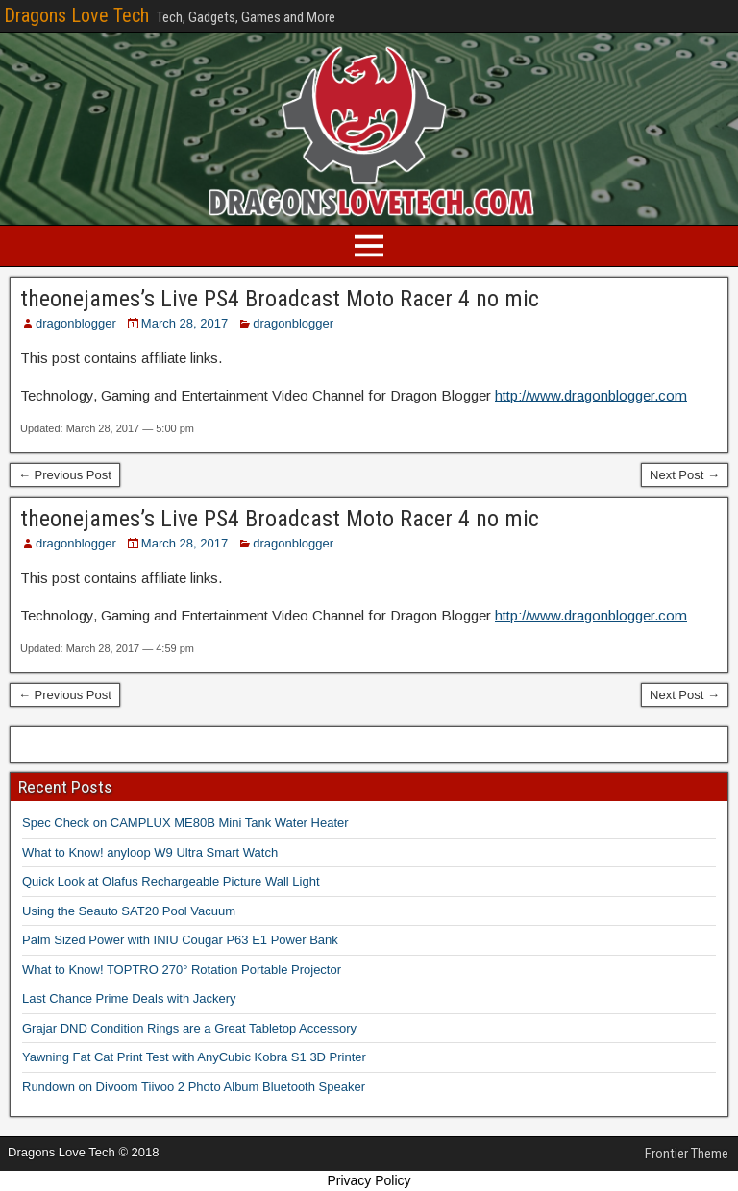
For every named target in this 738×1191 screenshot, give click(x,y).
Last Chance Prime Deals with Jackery (129, 998)
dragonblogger (76, 323)
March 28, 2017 (184, 323)
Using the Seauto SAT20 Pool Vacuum (128, 911)
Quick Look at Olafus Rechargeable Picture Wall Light (171, 881)
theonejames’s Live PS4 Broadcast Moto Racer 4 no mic (279, 298)
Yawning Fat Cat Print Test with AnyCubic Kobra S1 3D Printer (194, 1057)
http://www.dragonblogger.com (591, 395)
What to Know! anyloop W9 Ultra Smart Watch (150, 852)
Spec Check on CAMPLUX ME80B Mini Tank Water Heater (185, 822)
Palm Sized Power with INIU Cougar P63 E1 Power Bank (180, 940)
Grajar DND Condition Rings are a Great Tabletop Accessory (189, 1028)
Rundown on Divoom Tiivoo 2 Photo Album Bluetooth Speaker (193, 1087)
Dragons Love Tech (76, 15)
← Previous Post (64, 475)
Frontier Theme (686, 1153)
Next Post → (685, 475)
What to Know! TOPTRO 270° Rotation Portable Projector (181, 969)
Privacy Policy (368, 1180)
